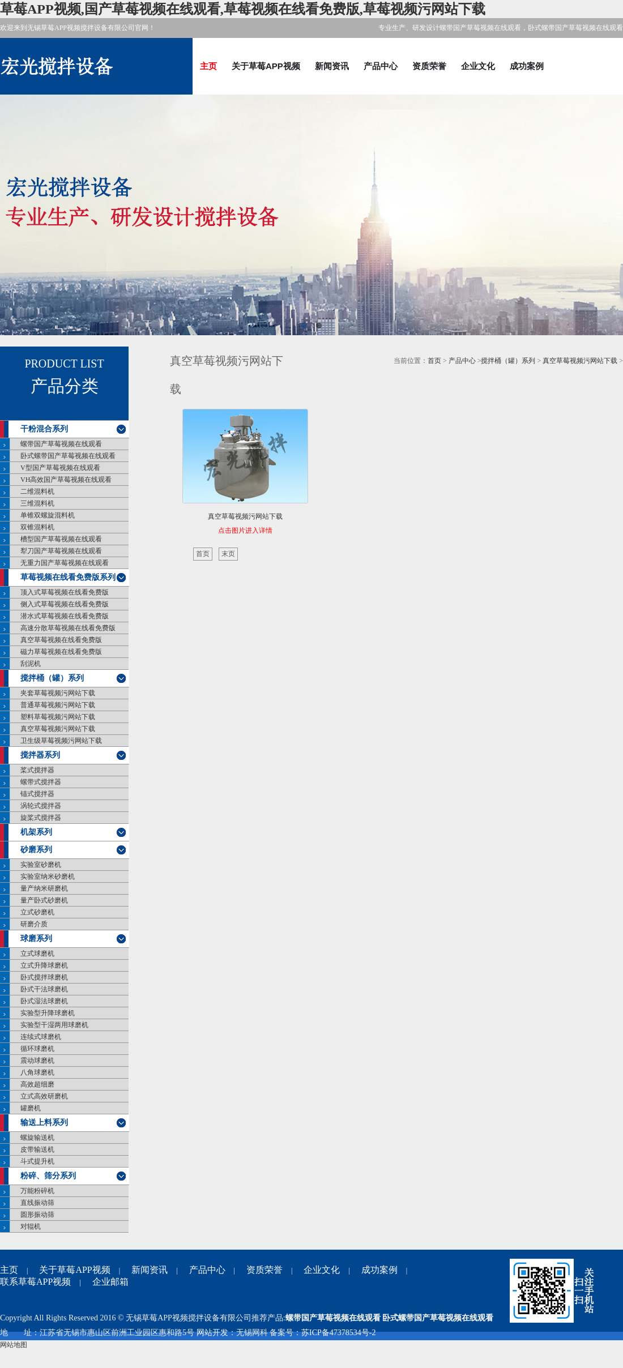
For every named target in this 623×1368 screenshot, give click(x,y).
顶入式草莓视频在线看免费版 (64, 592)
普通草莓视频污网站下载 (57, 705)
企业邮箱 (110, 1281)
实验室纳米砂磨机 (47, 876)
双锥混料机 (37, 527)
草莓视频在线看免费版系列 (68, 577)
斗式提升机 (37, 1161)
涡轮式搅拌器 (40, 806)
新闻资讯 (332, 66)
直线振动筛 (37, 1203)
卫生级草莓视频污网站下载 (61, 741)
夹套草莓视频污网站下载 (57, 693)
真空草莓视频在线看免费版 (61, 640)
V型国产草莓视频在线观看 (60, 468)
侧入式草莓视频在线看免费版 (64, 604)
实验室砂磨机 (40, 865)
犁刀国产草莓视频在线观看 (61, 551)
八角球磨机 (37, 1072)
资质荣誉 (429, 66)
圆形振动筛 (37, 1215)
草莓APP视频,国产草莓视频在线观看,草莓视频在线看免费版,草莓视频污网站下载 (242, 9)
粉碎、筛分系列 (48, 1176)
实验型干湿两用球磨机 (54, 1025)
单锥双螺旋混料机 (47, 515)
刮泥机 (30, 664)
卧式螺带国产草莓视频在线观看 (68, 456)
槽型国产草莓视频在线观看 (61, 539)
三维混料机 (37, 503)
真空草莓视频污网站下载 (57, 729)
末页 (228, 554)
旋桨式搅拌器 (40, 818)
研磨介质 (34, 924)
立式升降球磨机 (44, 965)
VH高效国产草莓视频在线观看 (66, 480)
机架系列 (36, 832)
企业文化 (478, 66)
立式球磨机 (37, 953)
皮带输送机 (37, 1149)
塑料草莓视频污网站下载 (57, 717)
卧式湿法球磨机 (44, 1001)
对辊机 (30, 1226)
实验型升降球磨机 (47, 1013)
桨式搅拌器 (37, 770)
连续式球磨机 (40, 1037)
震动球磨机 (37, 1061)
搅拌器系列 (40, 755)
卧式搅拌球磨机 (44, 977)
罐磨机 (30, 1108)
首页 (434, 361)
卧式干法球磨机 (44, 989)
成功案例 (527, 66)
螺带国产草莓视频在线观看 (61, 444)
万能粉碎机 (37, 1191)
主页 (208, 66)
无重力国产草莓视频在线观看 (64, 563)
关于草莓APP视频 (266, 66)
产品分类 (65, 386)
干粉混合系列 (44, 429)
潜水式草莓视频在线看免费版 (64, 616)
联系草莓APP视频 (35, 1281)
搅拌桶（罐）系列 (52, 678)
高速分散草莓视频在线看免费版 (68, 628)
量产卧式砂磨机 (44, 900)
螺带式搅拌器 (40, 782)
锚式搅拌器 (37, 794)
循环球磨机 (37, 1049)
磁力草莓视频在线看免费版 (61, 652)
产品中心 (381, 66)
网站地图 (13, 1345)
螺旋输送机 (37, 1138)
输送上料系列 (44, 1122)
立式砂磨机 (37, 912)
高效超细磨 (37, 1084)
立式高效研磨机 (44, 1096)
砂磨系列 (36, 849)
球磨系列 (36, 938)
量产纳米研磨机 (44, 888)
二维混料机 (37, 491)
